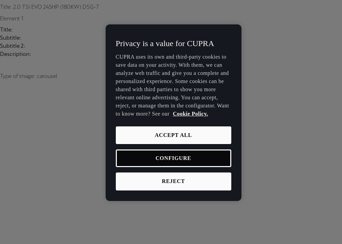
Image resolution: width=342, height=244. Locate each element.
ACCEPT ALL (173, 135)
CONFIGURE (173, 158)
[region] (173, 112)
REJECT (173, 181)
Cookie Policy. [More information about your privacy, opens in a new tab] (190, 114)
